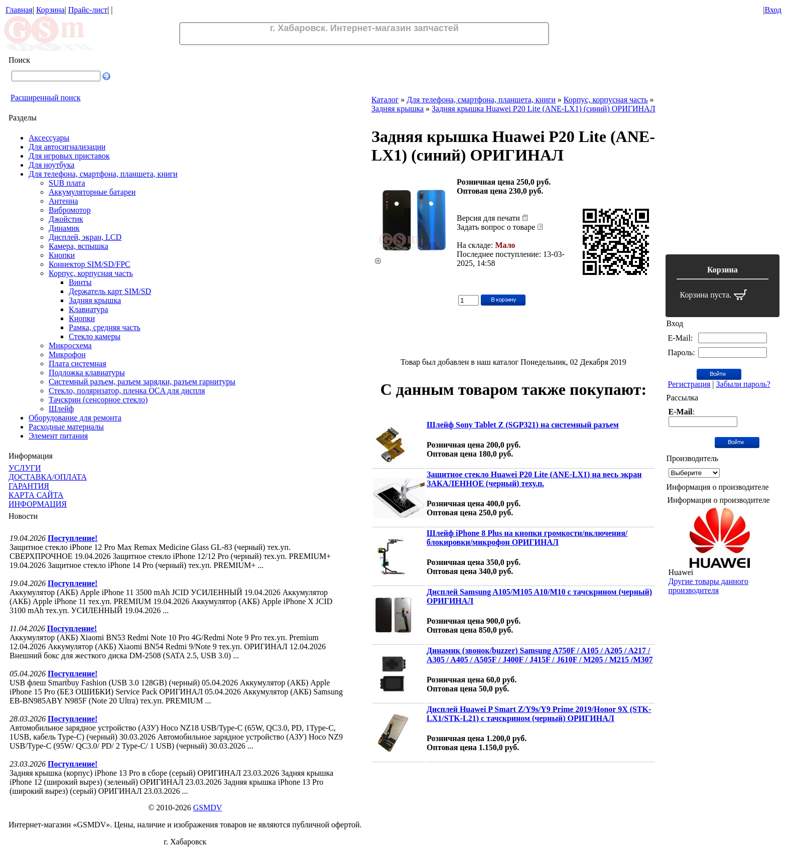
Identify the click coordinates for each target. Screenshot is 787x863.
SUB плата (67, 183)
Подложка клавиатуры (87, 372)
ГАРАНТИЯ (29, 486)
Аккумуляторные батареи (92, 192)
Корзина (50, 10)
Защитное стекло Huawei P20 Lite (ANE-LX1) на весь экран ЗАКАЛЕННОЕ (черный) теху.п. (534, 479)
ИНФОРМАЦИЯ (38, 504)
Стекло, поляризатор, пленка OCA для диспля (127, 390)
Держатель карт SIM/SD (110, 291)
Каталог (385, 99)
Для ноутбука (51, 165)
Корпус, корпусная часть (91, 273)
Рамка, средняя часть (105, 327)
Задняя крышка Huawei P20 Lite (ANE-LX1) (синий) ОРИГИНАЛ (543, 108)
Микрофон (67, 354)
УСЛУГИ (25, 468)
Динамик (64, 228)
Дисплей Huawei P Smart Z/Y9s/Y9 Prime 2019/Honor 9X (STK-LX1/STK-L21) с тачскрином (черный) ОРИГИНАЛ (539, 714)
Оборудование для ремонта (75, 417)
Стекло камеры (94, 336)
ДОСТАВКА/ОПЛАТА (48, 477)
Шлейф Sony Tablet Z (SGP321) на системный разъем (523, 424)
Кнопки (62, 255)
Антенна (63, 201)
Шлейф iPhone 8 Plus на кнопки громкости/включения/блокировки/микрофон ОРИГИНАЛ (527, 537)
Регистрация (689, 384)
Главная (19, 10)
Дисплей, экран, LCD (85, 237)
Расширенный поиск (46, 97)
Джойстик (66, 219)
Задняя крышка (95, 300)
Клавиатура (88, 309)
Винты (80, 282)
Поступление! (72, 538)
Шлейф (61, 408)
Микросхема (70, 345)
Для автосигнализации (67, 146)
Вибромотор (70, 210)
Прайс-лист (87, 10)
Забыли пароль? (743, 384)
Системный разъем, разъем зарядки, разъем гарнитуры (142, 381)
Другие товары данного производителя (708, 586)
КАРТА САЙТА (36, 495)
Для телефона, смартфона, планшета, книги (103, 174)
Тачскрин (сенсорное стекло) (98, 399)
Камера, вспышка (78, 246)
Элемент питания (58, 436)
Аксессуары (49, 137)
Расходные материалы (66, 426)
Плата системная (77, 363)
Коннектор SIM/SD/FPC (89, 264)
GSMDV (207, 807)
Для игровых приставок (69, 156)
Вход (772, 10)
